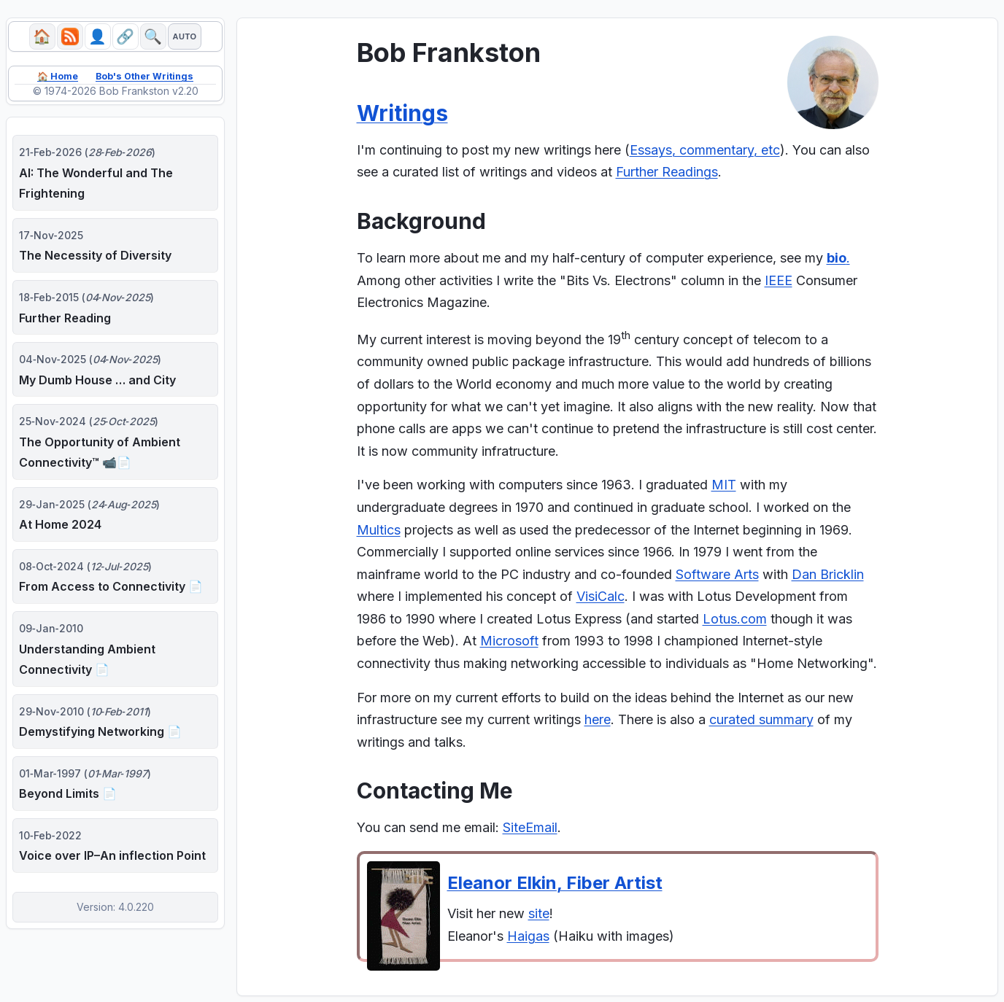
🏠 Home (51, 80)
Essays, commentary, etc (705, 150)
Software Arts (717, 574)
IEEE (778, 280)
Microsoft (509, 640)
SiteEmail (530, 827)
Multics (379, 529)
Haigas (528, 936)
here (597, 719)
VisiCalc (600, 596)
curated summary (761, 719)
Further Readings (667, 171)
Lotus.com (735, 618)
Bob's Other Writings (147, 80)
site (538, 913)
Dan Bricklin (828, 574)
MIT (723, 484)
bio (836, 257)
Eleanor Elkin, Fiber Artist (555, 882)
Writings (402, 113)
